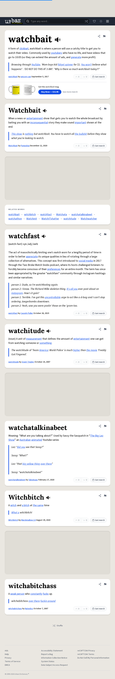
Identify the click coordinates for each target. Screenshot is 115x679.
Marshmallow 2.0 (28, 520)
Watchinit (31, 219)
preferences (53, 269)
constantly (36, 594)
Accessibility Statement (52, 650)
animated (36, 440)
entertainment (35, 118)
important (80, 122)
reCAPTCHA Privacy (86, 650)
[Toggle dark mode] (101, 21)
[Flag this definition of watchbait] (104, 36)
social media (86, 261)
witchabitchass (15, 608)
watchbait (13, 76)
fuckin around (48, 601)
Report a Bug (47, 654)
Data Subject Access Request (54, 665)
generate (76, 57)
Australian (25, 440)
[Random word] (86, 21)
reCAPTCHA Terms (85, 654)
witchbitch (30, 214)
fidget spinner (65, 64)
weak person (17, 594)
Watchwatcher (89, 219)
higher (76, 350)
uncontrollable (53, 297)
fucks (46, 594)
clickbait (24, 48)
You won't (86, 64)
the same (38, 505)
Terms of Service (12, 661)
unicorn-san (26, 76)
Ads (6, 650)
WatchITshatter (50, 219)
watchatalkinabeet (81, 214)
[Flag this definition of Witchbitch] (105, 495)
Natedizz (29, 608)
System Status (47, 661)
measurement (34, 339)
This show (16, 134)
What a (15, 512)
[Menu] (107, 21)
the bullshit (81, 134)
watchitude (69, 219)
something (46, 343)
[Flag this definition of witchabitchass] (105, 584)
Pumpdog (25, 145)
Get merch (98, 76)
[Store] (94, 21)
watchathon (15, 219)
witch (13, 505)
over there (46, 464)
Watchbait (13, 145)
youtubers (56, 53)
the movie (91, 350)
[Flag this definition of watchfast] (105, 234)
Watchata (61, 214)
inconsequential (39, 122)
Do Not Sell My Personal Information (93, 657)
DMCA (7, 665)
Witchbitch (13, 520)
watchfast (46, 214)
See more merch (70, 91)
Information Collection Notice (54, 657)
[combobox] (57, 21)
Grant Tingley (28, 361)
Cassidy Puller (27, 313)
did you (21, 447)
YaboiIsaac (33, 479)
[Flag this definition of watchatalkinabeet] (105, 426)
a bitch (25, 505)
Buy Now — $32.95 (49, 91)
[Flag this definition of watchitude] (105, 329)
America (43, 350)
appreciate (32, 256)
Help (7, 654)
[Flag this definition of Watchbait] (105, 108)
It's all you (72, 289)
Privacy (8, 657)
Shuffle (57, 625)
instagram (17, 293)
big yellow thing (31, 464)
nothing (29, 134)
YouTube (35, 64)
